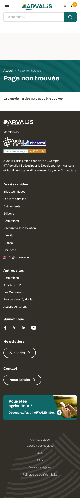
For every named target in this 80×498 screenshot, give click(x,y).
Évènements (11, 206)
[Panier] (72, 6)
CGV (40, 460)
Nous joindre (19, 380)
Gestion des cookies (40, 445)
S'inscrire (17, 353)
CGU (40, 453)
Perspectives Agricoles (18, 299)
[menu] (7, 6)
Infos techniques (14, 191)
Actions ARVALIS (15, 306)
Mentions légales (40, 467)
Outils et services (14, 199)
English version (19, 257)
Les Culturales (13, 292)
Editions (8, 213)
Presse (8, 242)
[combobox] (40, 17)
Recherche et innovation (19, 228)
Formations (11, 221)
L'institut (8, 235)
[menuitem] (65, 6)
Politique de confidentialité (40, 474)
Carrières (9, 250)
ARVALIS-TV (12, 285)
